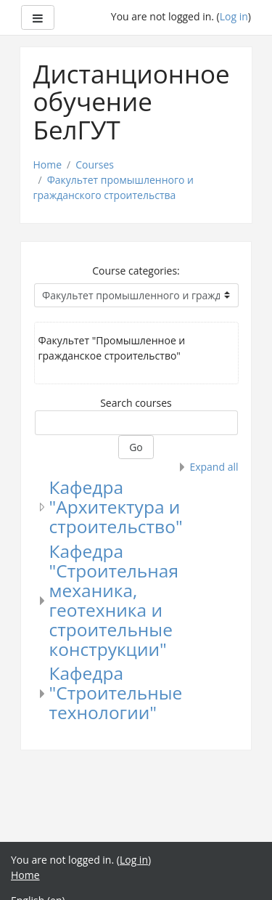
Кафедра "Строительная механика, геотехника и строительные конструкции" (113, 600)
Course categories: (136, 270)
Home (47, 164)
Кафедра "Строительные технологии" (116, 692)
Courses (94, 164)
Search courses (136, 403)
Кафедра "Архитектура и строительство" (116, 506)
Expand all (213, 467)
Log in (234, 16)
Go (136, 447)
